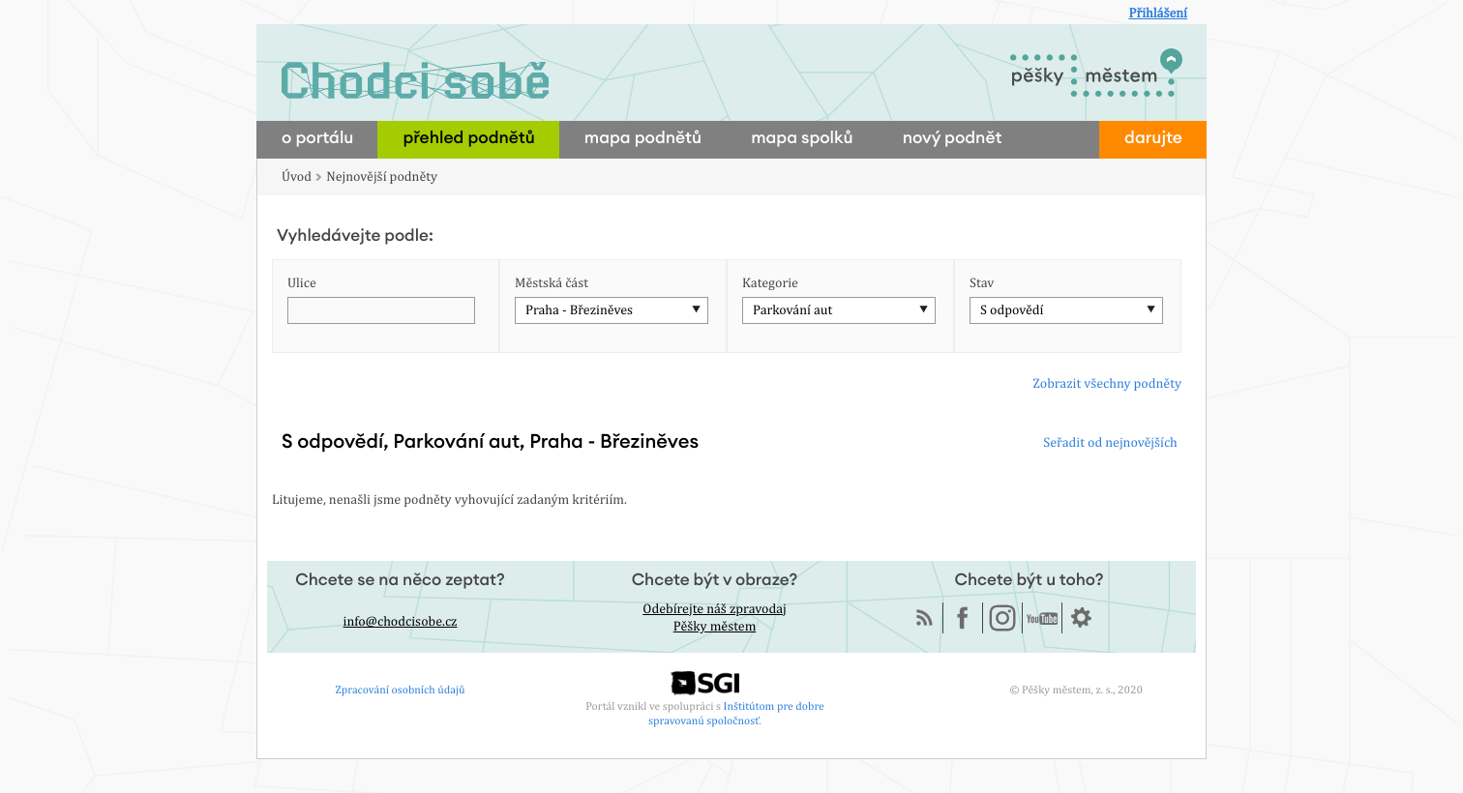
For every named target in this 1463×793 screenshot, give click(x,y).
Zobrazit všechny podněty (1106, 384)
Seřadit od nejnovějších (1110, 443)
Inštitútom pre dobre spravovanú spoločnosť (736, 713)
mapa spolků (802, 139)
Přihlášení (1157, 13)
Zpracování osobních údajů (400, 689)
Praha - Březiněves (579, 310)
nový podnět (952, 139)
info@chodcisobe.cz (400, 622)
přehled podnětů (468, 139)
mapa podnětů (643, 139)
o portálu (317, 139)
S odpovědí (1012, 310)
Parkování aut (792, 310)
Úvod (297, 177)
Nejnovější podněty (381, 177)
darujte (1153, 139)
